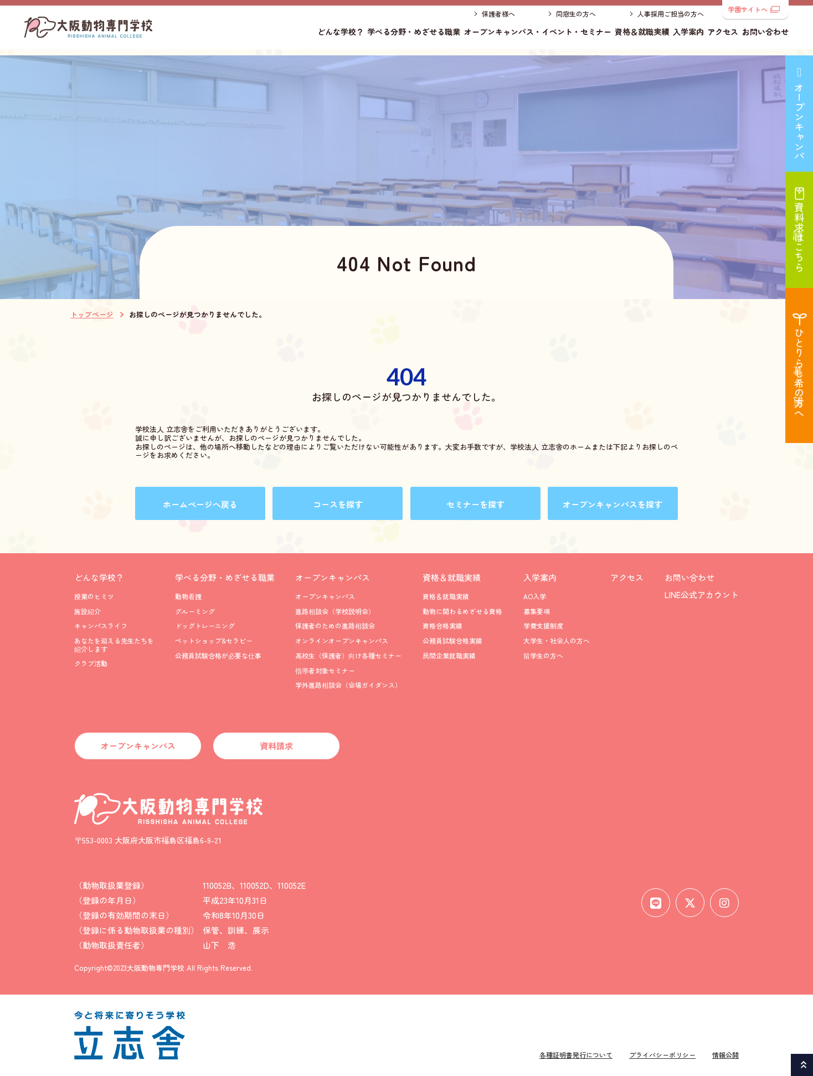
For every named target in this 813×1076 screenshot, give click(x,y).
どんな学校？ (340, 36)
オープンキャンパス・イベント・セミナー (537, 36)
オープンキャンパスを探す (612, 504)
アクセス (722, 36)
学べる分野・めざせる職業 (413, 36)
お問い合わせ (765, 36)
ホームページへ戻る (200, 504)
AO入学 (534, 596)
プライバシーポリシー (662, 1054)
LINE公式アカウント (702, 594)
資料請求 (276, 745)
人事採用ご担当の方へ (670, 18)
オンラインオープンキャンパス (341, 640)
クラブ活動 (90, 663)
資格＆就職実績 (642, 36)
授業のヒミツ (94, 596)
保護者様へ (498, 18)
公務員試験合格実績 (452, 640)
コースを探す (338, 504)
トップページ (92, 314)
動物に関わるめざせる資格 (462, 611)
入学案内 (688, 36)
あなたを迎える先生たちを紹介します (114, 644)
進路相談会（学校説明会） (335, 611)
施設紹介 (87, 611)
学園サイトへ (754, 9)
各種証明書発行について (576, 1054)
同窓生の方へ (576, 18)
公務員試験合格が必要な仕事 (218, 655)
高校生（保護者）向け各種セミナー (348, 655)
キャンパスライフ (100, 625)
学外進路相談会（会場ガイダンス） (348, 684)
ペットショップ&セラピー (214, 640)
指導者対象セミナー (325, 670)
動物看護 (188, 596)
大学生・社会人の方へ (556, 640)
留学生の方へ (543, 655)
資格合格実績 (442, 625)
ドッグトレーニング (205, 625)
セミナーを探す (475, 504)
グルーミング (195, 611)
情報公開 (725, 1054)
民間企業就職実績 (449, 655)
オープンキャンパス (332, 577)
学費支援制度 (543, 625)
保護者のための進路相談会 (335, 625)
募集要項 (536, 611)
